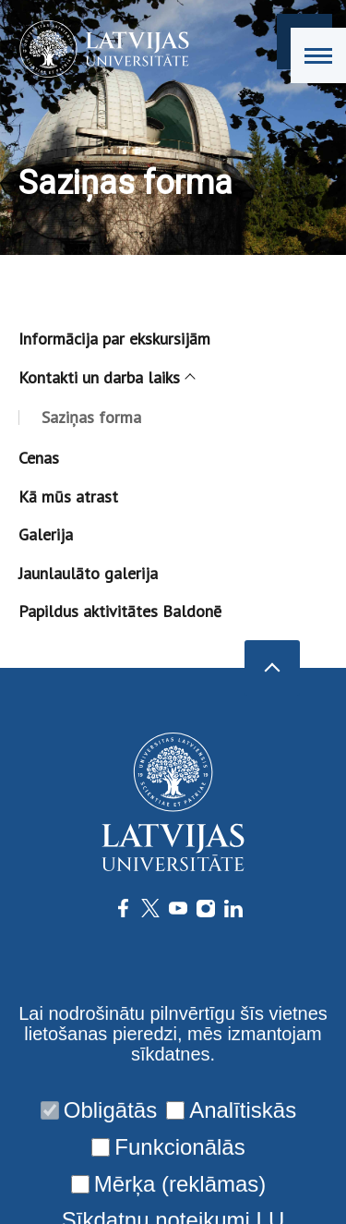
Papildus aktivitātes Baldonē (119, 611)
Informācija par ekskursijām (114, 338)
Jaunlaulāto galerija (88, 573)
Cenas (38, 457)
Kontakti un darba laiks (106, 377)
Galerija (45, 534)
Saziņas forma (91, 417)
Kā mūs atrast (68, 496)
